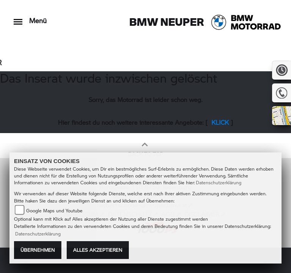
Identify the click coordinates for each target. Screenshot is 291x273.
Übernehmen (37, 250)
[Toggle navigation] (18, 18)
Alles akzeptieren (97, 250)
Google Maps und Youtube (54, 210)
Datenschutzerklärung (218, 182)
